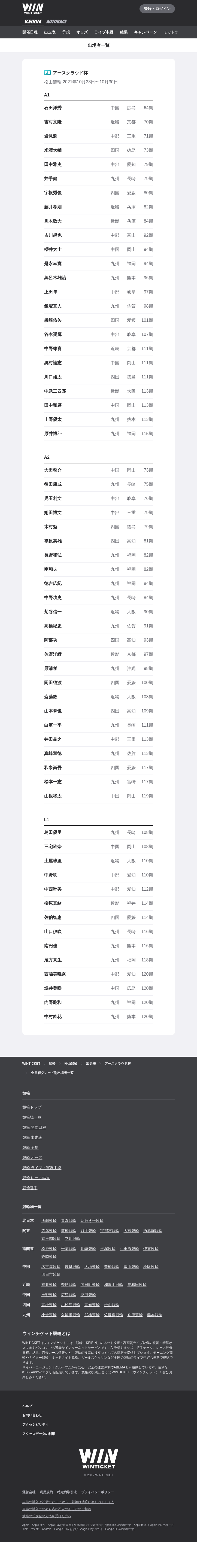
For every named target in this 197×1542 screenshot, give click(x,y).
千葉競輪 (68, 1248)
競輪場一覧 (31, 1117)
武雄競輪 (92, 1315)
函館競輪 (49, 1220)
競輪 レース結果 (36, 1178)
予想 (66, 32)
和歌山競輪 (113, 1284)
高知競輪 (92, 1305)
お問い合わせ (32, 1415)
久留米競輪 (70, 1315)
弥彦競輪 (49, 1230)
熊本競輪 (154, 1315)
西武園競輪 (152, 1230)
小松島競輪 (70, 1305)
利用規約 (46, 1492)
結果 (124, 32)
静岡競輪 (49, 1256)
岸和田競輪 (137, 1284)
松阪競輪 (151, 1266)
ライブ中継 (103, 32)
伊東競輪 (151, 1248)
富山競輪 (131, 1266)
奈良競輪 (68, 1284)
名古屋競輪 (50, 1266)
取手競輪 (88, 1230)
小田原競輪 (129, 1248)
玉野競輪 (49, 1294)
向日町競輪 (90, 1284)
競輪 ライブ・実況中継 (42, 1167)
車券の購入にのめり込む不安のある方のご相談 (56, 1509)
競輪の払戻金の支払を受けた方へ (46, 1516)
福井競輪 (49, 1284)
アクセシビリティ (35, 1424)
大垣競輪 (92, 1266)
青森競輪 (68, 1220)
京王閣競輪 (50, 1238)
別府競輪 (135, 1315)
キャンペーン (145, 32)
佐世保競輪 (113, 1315)
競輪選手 (30, 1188)
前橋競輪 (68, 1230)
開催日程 (30, 32)
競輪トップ (31, 1107)
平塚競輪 (108, 1248)
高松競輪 (49, 1305)
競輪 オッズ (32, 1157)
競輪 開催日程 (34, 1127)
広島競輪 (68, 1294)
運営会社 (28, 1492)
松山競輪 (111, 1305)
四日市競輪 (50, 1274)
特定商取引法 (67, 1492)
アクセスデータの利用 (38, 1434)
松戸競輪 (49, 1248)
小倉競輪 (49, 1315)
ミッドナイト (174, 32)
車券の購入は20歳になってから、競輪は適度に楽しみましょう (68, 1502)
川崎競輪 (88, 1248)
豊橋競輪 (111, 1266)
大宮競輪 (131, 1230)
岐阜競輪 (72, 1266)
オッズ (82, 32)
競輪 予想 (30, 1147)
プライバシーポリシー (97, 1492)
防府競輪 (88, 1294)
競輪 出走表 (32, 1137)
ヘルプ (27, 1406)
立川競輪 (72, 1238)
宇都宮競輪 (109, 1230)
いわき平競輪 (92, 1220)
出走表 (50, 32)
